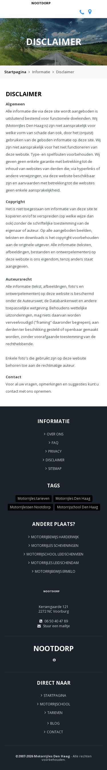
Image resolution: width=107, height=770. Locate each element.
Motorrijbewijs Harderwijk (55, 536)
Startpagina (15, 71)
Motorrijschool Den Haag (77, 507)
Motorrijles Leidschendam (55, 562)
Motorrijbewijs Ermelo (55, 571)
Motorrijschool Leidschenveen (55, 554)
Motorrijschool (55, 704)
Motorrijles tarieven (33, 498)
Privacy (55, 451)
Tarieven (54, 712)
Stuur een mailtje (56, 626)
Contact (55, 732)
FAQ (55, 442)
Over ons (55, 434)
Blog (55, 723)
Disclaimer (55, 460)
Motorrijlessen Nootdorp (30, 507)
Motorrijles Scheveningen (54, 545)
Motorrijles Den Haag (73, 498)
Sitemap (55, 468)
